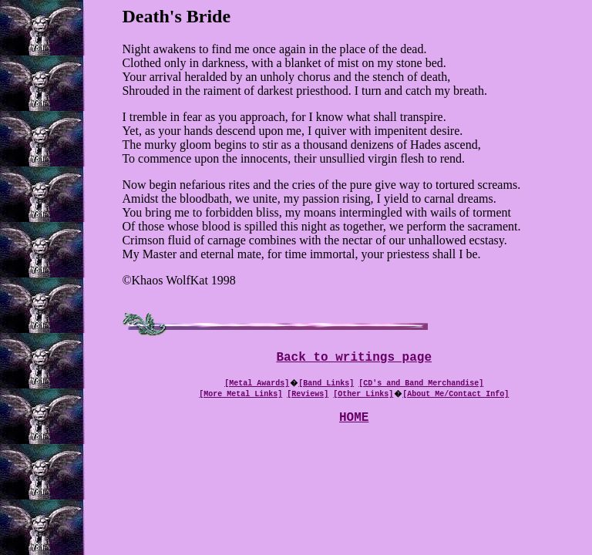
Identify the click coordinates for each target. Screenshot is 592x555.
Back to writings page (354, 359)
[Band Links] (326, 385)
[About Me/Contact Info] (455, 396)
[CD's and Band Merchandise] (420, 385)
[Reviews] (307, 396)
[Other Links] (363, 396)
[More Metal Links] (240, 396)
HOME (353, 422)
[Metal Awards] (256, 385)
